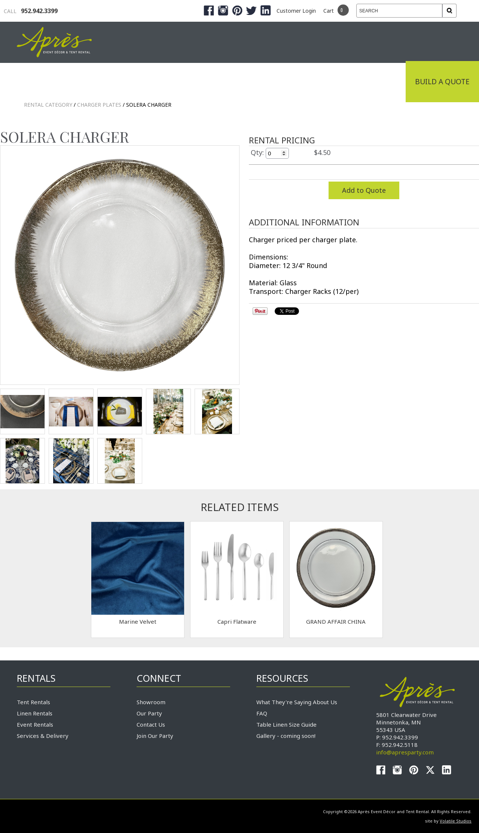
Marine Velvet (137, 621)
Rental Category (48, 104)
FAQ (261, 713)
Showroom (151, 702)
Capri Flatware (236, 621)
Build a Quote (442, 81)
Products (236, 81)
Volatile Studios (456, 821)
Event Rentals (35, 724)
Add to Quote (364, 190)
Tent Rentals (33, 702)
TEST (22, 411)
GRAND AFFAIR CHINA (336, 621)
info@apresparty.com (405, 752)
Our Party (149, 713)
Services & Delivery (42, 735)
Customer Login (296, 10)
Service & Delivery (308, 81)
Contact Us (151, 724)
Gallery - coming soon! (285, 735)
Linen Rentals (34, 713)
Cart (328, 10)
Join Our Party (155, 735)
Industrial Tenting (60, 81)
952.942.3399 (31, 11)
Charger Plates (99, 104)
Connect (379, 81)
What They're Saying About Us (296, 702)
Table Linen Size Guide (286, 724)
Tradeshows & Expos (158, 81)
